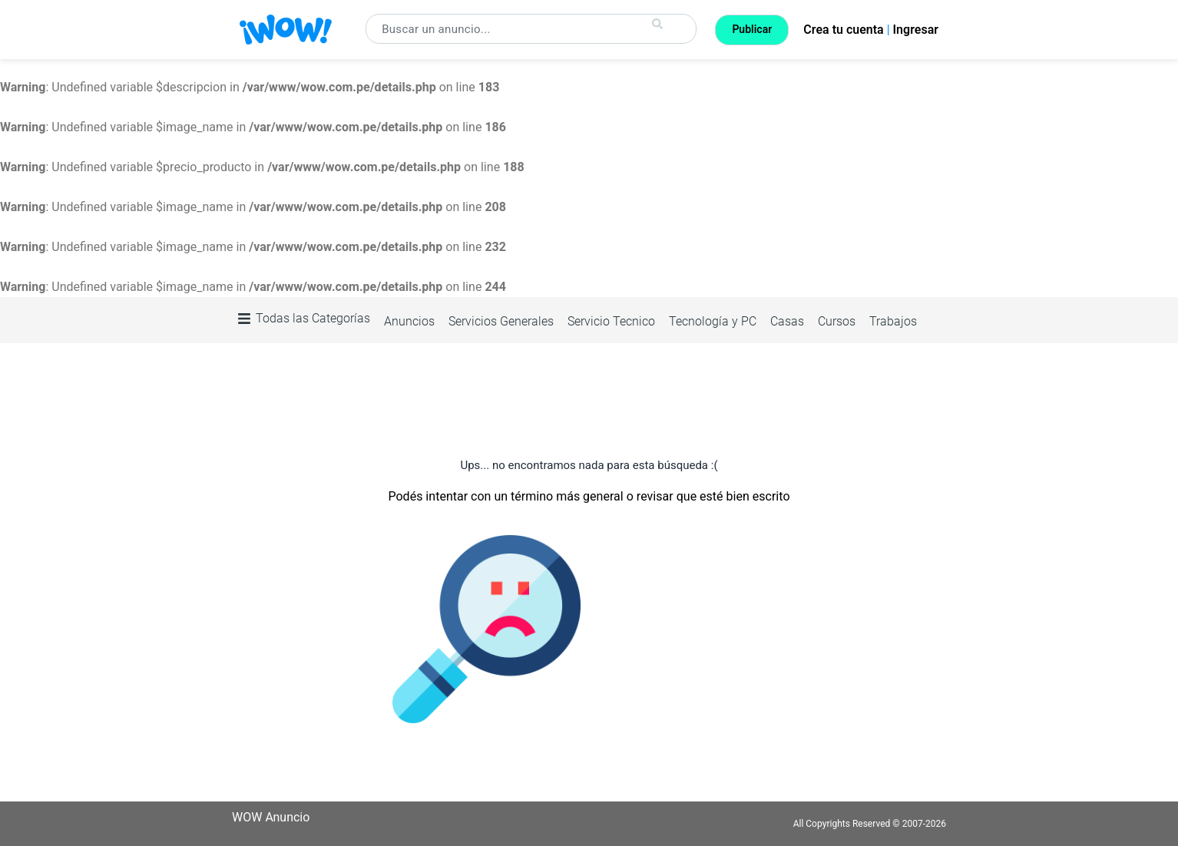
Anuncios (409, 321)
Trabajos (893, 321)
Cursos (836, 321)
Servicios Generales (501, 321)
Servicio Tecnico (611, 321)
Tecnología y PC (712, 321)
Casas (787, 321)
